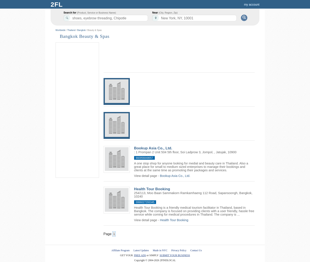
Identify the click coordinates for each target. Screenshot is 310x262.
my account (251, 4)
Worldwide (61, 30)
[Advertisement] (77, 110)
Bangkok (81, 30)
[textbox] (194, 18)
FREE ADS (140, 255)
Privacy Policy (178, 250)
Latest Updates (141, 250)
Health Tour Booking (152, 189)
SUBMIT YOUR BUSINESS (175, 255)
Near (165, 12)
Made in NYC (160, 250)
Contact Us (196, 250)
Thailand (71, 30)
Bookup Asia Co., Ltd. (153, 148)
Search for (90, 12)
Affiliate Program (120, 250)
